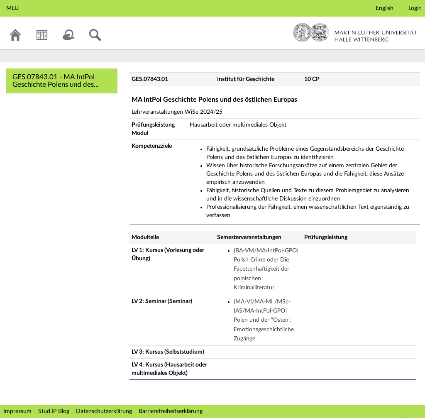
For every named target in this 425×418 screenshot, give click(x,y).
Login (415, 8)
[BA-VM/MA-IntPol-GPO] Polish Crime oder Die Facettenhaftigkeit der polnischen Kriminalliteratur (266, 269)
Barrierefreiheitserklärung (171, 411)
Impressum (17, 411)
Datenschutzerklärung (104, 411)
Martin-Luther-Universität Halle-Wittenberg (355, 32)
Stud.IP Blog (53, 411)
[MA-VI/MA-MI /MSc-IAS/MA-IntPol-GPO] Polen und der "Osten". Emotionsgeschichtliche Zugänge (264, 320)
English (384, 8)
